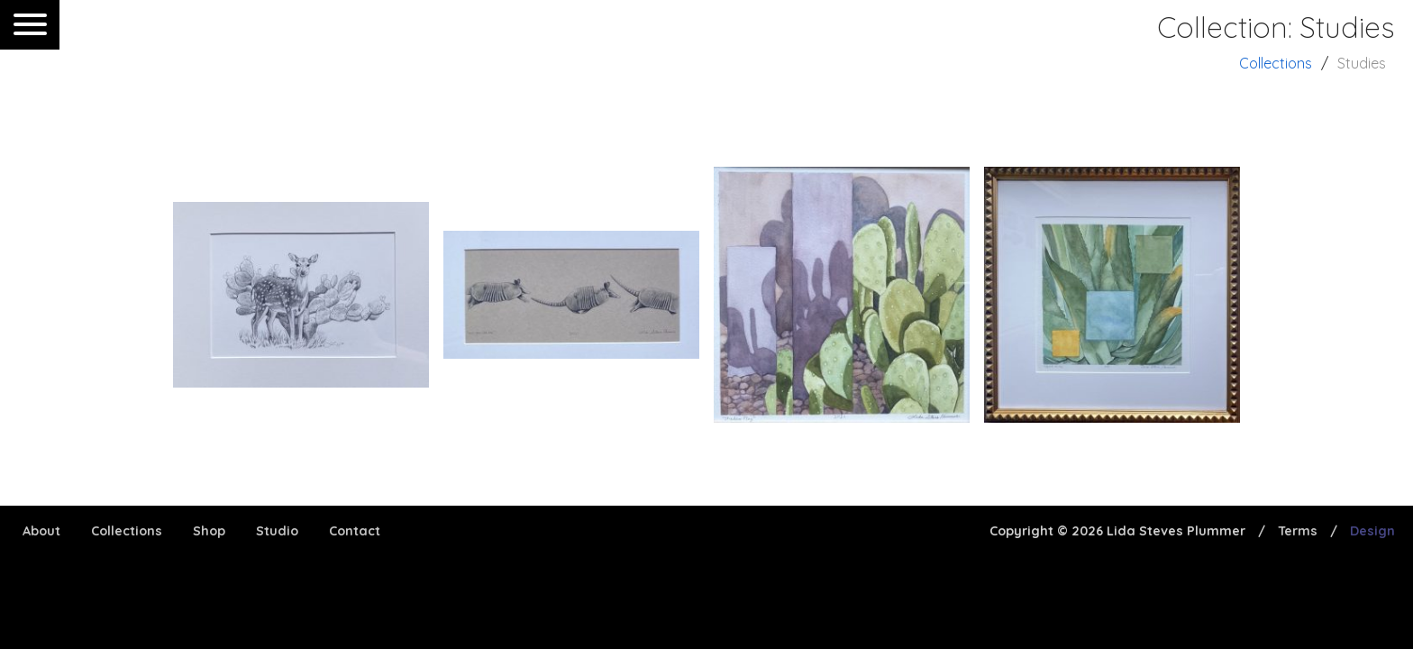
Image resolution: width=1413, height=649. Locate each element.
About (41, 531)
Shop (209, 531)
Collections (1275, 63)
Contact (354, 531)
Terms (1297, 531)
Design (1372, 531)
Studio (277, 531)
